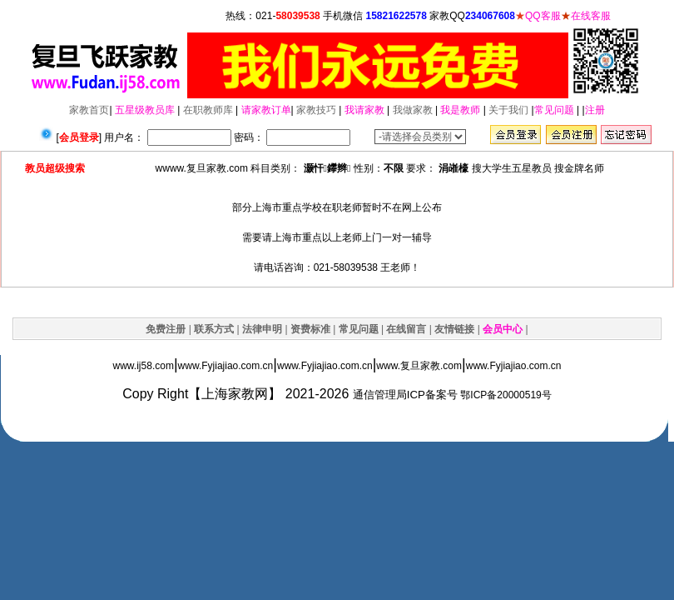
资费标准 (310, 329)
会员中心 (503, 329)
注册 (595, 110)
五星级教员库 (145, 110)
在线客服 (591, 16)
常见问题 (554, 110)
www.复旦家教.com (419, 366)
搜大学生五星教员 (512, 168)
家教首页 (89, 110)
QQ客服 (543, 16)
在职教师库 (208, 110)
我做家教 (413, 110)
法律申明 (262, 329)
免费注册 (166, 329)
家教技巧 (316, 110)
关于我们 (508, 110)
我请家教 (364, 110)
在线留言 (406, 329)
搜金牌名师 (579, 168)
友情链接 (454, 329)
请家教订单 (266, 110)
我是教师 (460, 110)
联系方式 (214, 329)
